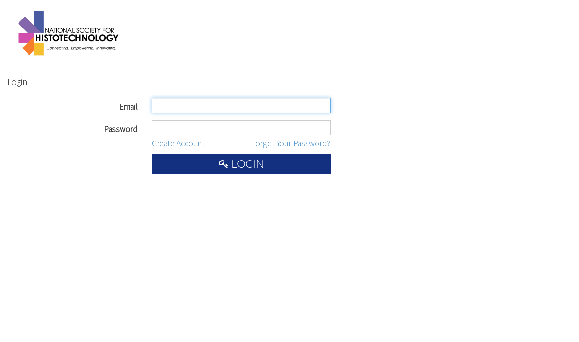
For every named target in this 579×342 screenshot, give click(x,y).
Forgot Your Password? (291, 143)
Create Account (178, 143)
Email (128, 107)
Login (241, 164)
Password (121, 129)
